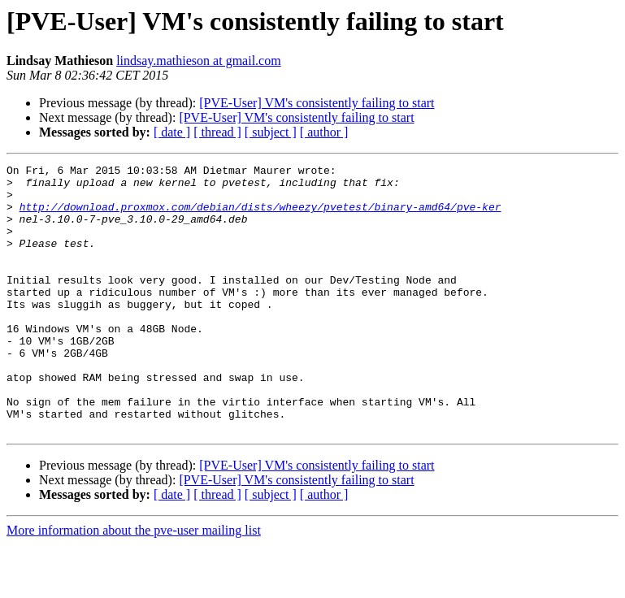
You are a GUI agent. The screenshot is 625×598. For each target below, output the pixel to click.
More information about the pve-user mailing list (134, 584)
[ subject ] (271, 132)
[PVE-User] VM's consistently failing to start (316, 103)
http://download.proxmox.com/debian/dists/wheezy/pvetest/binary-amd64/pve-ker (260, 216)
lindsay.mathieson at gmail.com (198, 60)
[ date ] (172, 132)
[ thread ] (217, 132)
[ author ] (324, 132)
